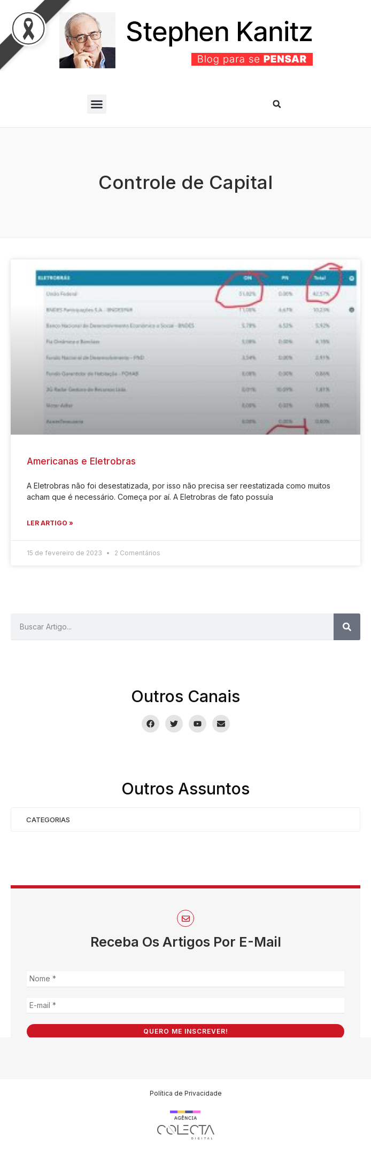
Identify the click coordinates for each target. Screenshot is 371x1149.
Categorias (48, 819)
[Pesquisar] (347, 626)
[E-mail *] (185, 1005)
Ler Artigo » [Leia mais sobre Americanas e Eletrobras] (50, 523)
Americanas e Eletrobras (81, 461)
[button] (96, 104)
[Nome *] (185, 979)
